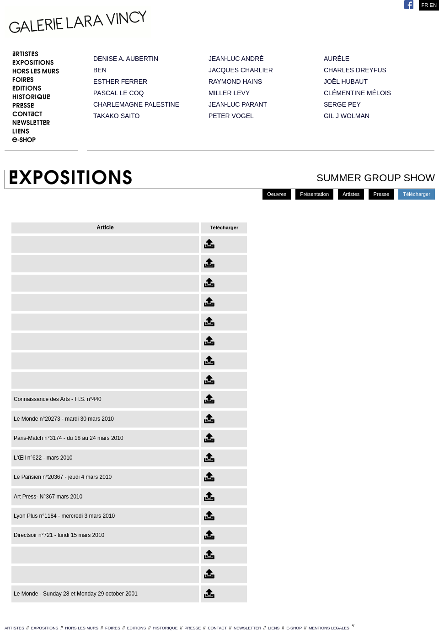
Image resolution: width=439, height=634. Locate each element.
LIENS (273, 628)
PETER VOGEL (231, 116)
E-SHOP (294, 628)
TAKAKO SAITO (116, 116)
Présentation (314, 194)
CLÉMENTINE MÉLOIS (357, 93)
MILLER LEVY (229, 93)
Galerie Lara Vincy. (123, 23)
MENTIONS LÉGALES (329, 628)
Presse (381, 194)
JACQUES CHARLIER (241, 70)
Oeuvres (276, 194)
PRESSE (193, 628)
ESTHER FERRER (120, 82)
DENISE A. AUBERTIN (125, 59)
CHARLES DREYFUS (355, 70)
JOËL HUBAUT (346, 82)
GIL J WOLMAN (346, 116)
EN (433, 5)
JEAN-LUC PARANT (238, 105)
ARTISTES (14, 628)
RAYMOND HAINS (235, 82)
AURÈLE (336, 59)
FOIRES (112, 628)
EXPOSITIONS (45, 628)
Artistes (351, 194)
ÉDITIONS (136, 628)
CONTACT (217, 628)
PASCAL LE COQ (118, 93)
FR (424, 5)
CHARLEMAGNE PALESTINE (136, 105)
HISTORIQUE (165, 628)
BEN (100, 70)
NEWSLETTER (247, 628)
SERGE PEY (342, 105)
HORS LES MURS (81, 628)
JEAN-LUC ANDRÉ (236, 59)
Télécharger (416, 194)
